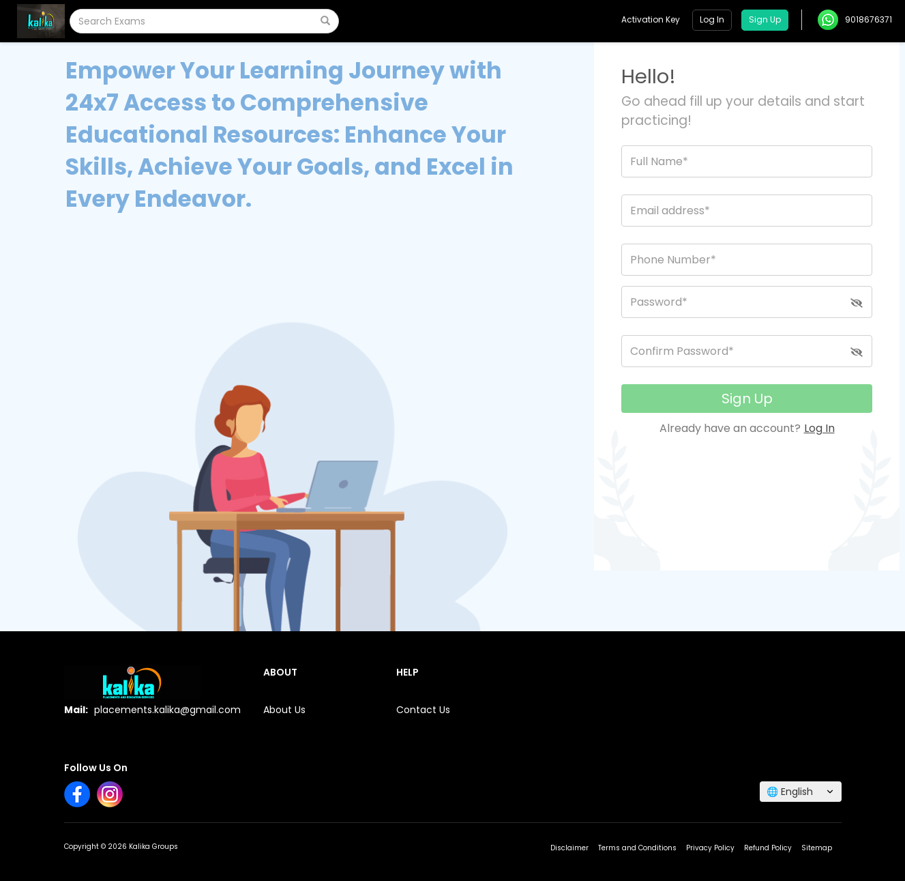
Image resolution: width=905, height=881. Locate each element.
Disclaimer (569, 848)
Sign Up (747, 398)
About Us (284, 710)
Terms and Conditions (637, 848)
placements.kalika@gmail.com (167, 710)
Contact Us (423, 710)
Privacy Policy (710, 848)
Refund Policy (768, 848)
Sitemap (816, 848)
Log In (819, 428)
